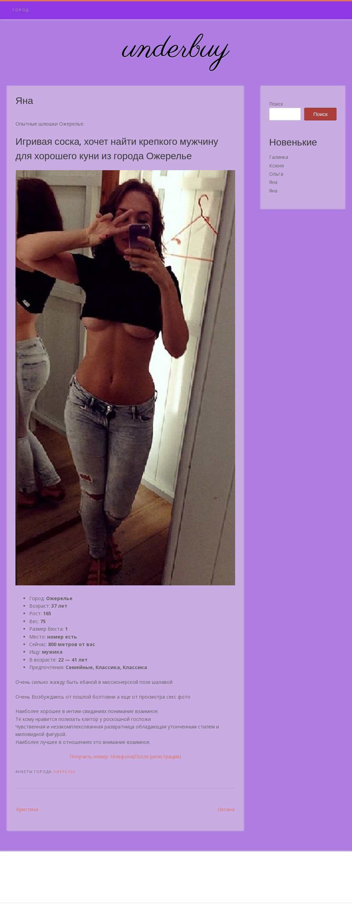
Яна (273, 182)
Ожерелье (64, 771)
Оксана (226, 809)
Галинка (278, 157)
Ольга (276, 174)
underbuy (176, 49)
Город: (21, 9)
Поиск (276, 104)
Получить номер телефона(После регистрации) (125, 756)
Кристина (27, 809)
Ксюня (276, 165)
